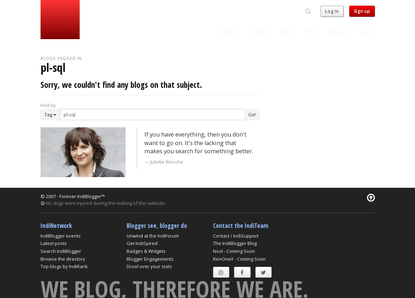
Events (287, 31)
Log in (332, 11)
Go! (252, 114)
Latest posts (54, 243)
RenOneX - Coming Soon (239, 259)
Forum (311, 31)
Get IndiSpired (142, 243)
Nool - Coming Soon (234, 251)
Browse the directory (63, 259)
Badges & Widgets (146, 251)
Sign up (362, 11)
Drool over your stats (149, 266)
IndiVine (230, 31)
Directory (259, 31)
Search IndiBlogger (61, 251)
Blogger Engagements (150, 259)
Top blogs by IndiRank (64, 266)
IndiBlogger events (61, 236)
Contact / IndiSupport (236, 236)
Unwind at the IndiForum (153, 236)
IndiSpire (338, 31)
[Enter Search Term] (152, 114)
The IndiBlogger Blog (235, 243)
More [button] (367, 31)
